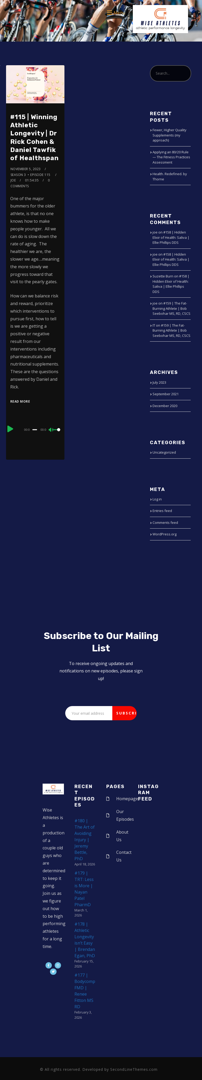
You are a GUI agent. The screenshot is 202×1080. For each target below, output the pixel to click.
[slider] (34, 429)
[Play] (11, 429)
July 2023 (159, 382)
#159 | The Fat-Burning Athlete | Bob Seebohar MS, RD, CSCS (171, 308)
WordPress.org (164, 534)
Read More (20, 401)
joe (13, 180)
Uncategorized (164, 452)
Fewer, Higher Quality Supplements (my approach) (169, 135)
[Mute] (51, 430)
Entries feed (162, 510)
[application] (35, 429)
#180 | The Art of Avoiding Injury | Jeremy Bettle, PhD (84, 839)
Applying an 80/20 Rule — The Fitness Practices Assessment (171, 157)
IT (154, 325)
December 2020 (165, 405)
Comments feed (165, 522)
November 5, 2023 (26, 169)
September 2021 (166, 394)
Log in (157, 499)
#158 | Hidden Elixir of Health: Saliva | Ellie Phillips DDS (171, 237)
